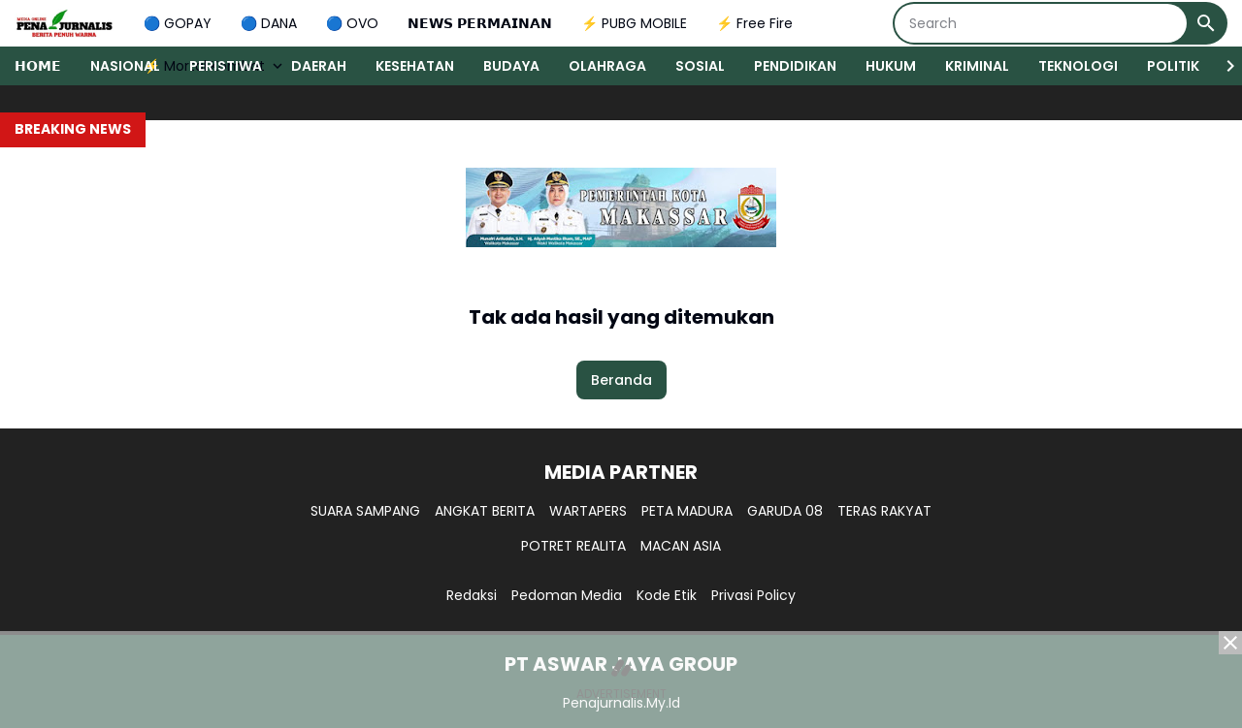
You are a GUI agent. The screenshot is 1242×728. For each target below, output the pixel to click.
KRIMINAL (977, 66)
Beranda (621, 380)
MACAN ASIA (680, 545)
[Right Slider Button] (1222, 66)
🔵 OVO (352, 23)
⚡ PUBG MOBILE (634, 23)
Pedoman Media (566, 595)
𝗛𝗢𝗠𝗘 (38, 66)
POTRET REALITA (573, 545)
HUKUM (891, 66)
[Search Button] (1206, 23)
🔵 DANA (269, 23)
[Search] (1041, 23)
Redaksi (471, 595)
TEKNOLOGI (1078, 66)
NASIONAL (125, 66)
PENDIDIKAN (795, 66)
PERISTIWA (225, 66)
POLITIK (1173, 66)
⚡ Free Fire (754, 23)
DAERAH (318, 66)
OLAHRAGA (607, 66)
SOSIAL (700, 66)
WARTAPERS (588, 511)
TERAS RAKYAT (884, 511)
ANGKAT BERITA (485, 511)
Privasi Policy (753, 595)
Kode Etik (667, 595)
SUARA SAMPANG (365, 511)
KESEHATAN (415, 66)
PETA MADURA (687, 511)
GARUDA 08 (785, 511)
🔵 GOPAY (178, 23)
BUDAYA (511, 66)
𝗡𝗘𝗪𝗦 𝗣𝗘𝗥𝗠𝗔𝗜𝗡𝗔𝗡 (480, 23)
